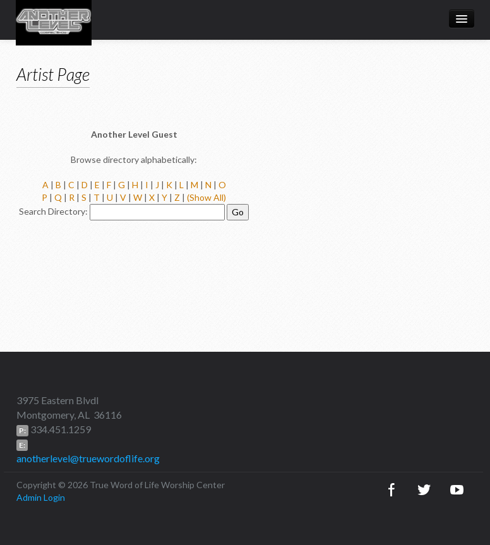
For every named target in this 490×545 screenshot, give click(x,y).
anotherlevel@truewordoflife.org (88, 458)
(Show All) (206, 197)
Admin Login (40, 497)
